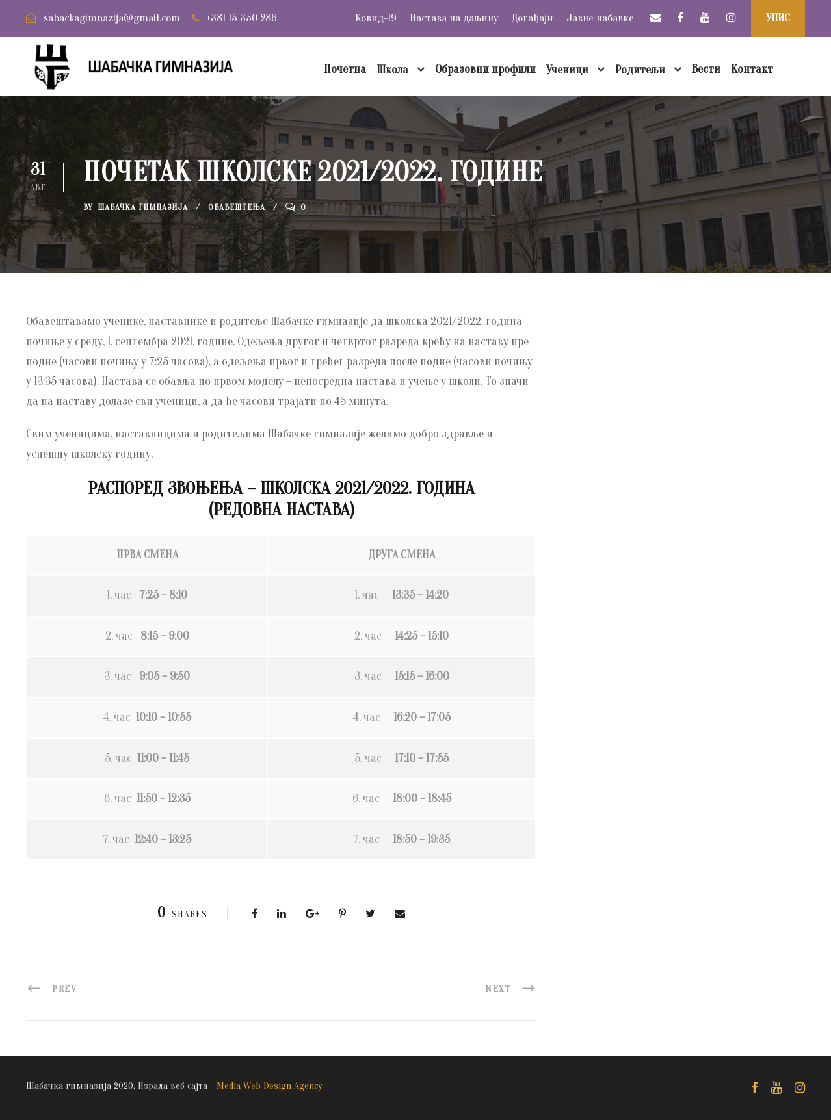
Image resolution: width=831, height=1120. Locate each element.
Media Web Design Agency (270, 1085)
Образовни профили (485, 69)
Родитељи (640, 70)
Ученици (567, 70)
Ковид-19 (376, 18)
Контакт (752, 69)
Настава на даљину (454, 18)
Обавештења (236, 207)
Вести (706, 69)
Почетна (345, 69)
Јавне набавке (600, 18)
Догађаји (532, 18)
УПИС (778, 18)
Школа (392, 70)
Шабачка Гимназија (143, 207)
